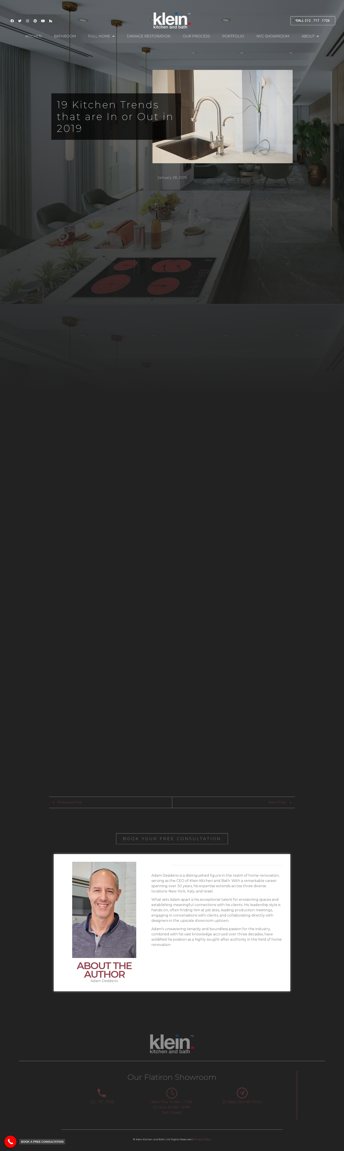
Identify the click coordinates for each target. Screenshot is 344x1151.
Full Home (101, 36)
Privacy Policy (202, 1139)
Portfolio (233, 36)
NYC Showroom (272, 36)
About (310, 36)
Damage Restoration (148, 36)
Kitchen (33, 36)
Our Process (196, 36)
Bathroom (65, 36)
